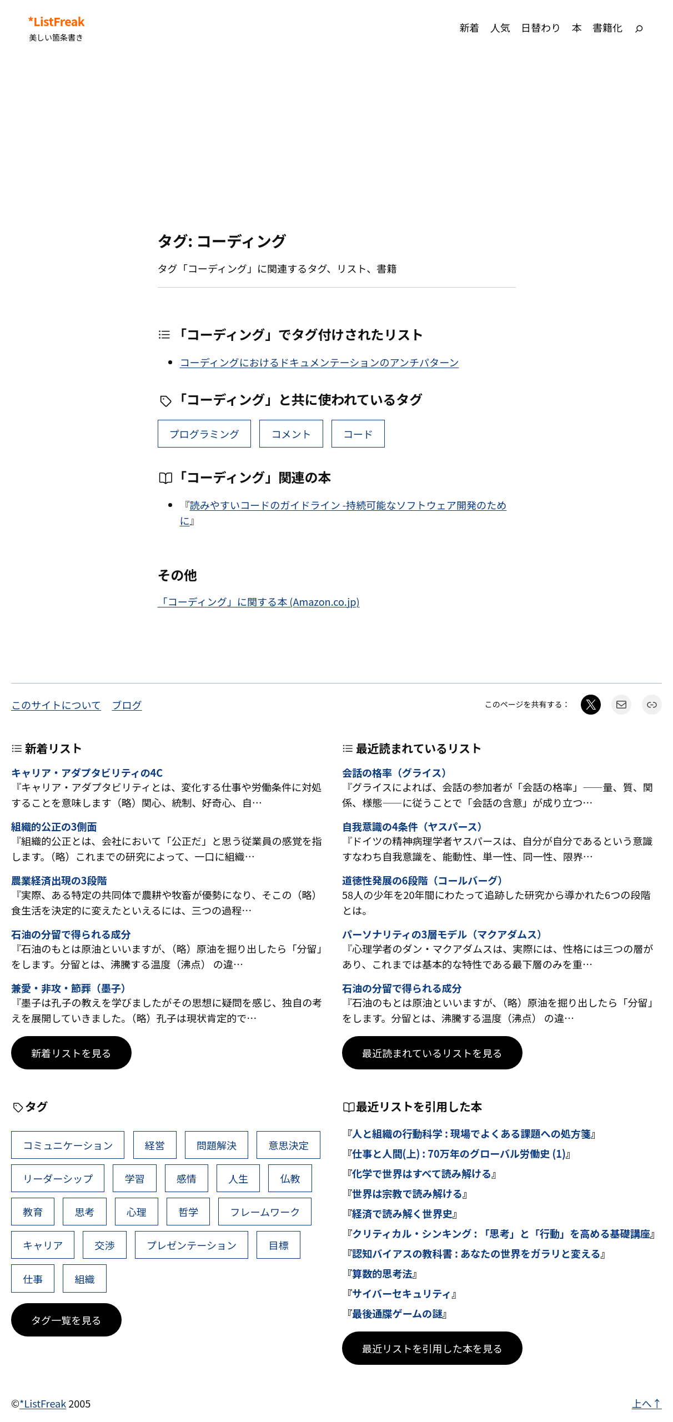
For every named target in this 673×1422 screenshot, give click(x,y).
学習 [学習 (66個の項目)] (134, 1178)
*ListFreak (56, 21)
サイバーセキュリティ (401, 1293)
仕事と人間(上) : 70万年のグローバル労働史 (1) (459, 1153)
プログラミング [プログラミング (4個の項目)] (204, 433)
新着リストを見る (71, 1053)
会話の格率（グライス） (396, 773)
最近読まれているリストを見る (432, 1053)
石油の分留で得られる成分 (71, 934)
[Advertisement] (336, 143)
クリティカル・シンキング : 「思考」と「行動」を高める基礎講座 (501, 1233)
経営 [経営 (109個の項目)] (155, 1145)
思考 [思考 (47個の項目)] (84, 1211)
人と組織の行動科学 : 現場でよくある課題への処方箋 (471, 1133)
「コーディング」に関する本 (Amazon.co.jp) (259, 601)
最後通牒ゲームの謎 (397, 1313)
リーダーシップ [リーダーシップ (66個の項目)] (58, 1178)
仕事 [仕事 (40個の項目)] (33, 1279)
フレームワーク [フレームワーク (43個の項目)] (265, 1211)
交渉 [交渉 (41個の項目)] (105, 1245)
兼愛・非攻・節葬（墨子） (71, 988)
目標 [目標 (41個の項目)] (278, 1245)
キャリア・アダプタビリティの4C (87, 773)
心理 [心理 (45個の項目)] (137, 1211)
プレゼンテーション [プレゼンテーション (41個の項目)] (192, 1245)
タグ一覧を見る (66, 1320)
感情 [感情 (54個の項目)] (187, 1178)
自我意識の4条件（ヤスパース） (414, 827)
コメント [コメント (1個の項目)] (291, 433)
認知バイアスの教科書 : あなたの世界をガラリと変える (476, 1253)
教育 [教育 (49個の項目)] (33, 1211)
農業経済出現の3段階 (59, 881)
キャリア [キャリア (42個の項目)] (43, 1245)
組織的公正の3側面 (54, 827)
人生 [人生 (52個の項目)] (238, 1178)
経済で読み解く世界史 (402, 1213)
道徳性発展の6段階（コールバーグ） (425, 881)
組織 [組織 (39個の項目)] (84, 1279)
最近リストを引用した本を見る (432, 1348)
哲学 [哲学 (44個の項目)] (188, 1211)
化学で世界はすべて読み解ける (421, 1173)
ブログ (127, 704)
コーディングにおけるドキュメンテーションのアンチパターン (319, 362)
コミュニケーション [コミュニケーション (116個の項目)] (68, 1145)
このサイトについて (56, 704)
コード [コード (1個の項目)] (358, 433)
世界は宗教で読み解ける (407, 1193)
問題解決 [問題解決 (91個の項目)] (217, 1145)
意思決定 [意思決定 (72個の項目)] (288, 1145)
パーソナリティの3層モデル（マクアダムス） (444, 934)
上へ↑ (647, 1403)
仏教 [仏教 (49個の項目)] (290, 1178)
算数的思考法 (382, 1273)
